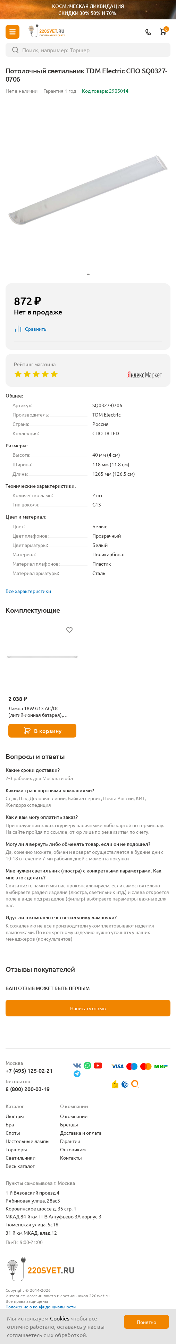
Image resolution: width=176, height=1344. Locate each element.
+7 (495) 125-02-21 (29, 1070)
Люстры (15, 1116)
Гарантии (70, 1141)
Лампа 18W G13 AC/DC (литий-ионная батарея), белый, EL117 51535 (35, 711)
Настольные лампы (28, 1141)
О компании (73, 1116)
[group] (88, 190)
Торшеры (16, 1149)
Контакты (71, 1157)
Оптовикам (73, 1149)
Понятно (146, 1322)
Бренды (69, 1124)
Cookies (59, 1318)
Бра (10, 1124)
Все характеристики (28, 591)
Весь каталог (20, 1166)
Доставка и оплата (80, 1133)
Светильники (20, 1157)
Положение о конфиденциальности (41, 1306)
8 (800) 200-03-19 (28, 1088)
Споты (13, 1133)
